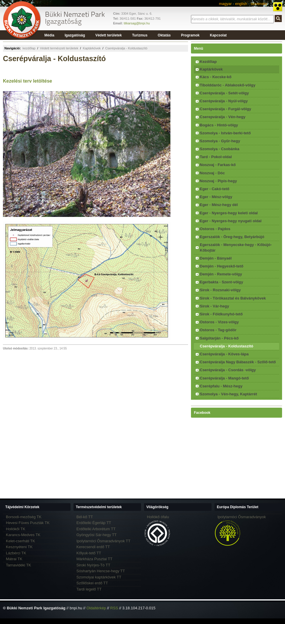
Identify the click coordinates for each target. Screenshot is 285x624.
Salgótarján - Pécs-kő (219, 338)
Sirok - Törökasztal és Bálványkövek (233, 298)
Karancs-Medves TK (23, 535)
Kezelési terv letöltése (27, 80)
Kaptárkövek (92, 48)
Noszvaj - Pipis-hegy (218, 181)
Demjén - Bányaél (216, 258)
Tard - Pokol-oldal (216, 157)
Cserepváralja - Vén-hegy (222, 117)
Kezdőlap (208, 61)
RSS (114, 608)
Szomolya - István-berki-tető (225, 133)
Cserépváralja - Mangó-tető (224, 378)
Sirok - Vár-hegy (214, 306)
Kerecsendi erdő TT (93, 547)
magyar (225, 3)
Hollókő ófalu (158, 517)
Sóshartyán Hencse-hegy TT (100, 571)
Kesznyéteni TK (19, 547)
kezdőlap (29, 48)
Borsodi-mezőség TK (23, 517)
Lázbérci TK (16, 553)
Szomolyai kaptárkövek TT (98, 577)
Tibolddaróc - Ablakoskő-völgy (227, 85)
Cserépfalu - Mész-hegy (221, 386)
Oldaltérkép (96, 608)
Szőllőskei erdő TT (92, 583)
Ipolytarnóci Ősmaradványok (241, 517)
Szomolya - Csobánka (219, 149)
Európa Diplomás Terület (237, 507)
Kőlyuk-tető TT (88, 553)
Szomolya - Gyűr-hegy (220, 141)
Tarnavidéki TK (18, 565)
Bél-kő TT (84, 517)
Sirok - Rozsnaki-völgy (220, 290)
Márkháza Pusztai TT (94, 559)
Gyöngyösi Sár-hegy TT (96, 535)
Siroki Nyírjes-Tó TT (93, 565)
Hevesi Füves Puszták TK (28, 523)
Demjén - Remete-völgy (221, 274)
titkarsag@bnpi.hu (137, 23)
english (241, 3)
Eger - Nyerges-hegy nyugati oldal (230, 221)
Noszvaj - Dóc (212, 173)
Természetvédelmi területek (99, 507)
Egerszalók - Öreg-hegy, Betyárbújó (232, 237)
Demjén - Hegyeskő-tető (221, 266)
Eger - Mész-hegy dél (219, 205)
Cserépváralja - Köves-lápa (224, 354)
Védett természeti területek (59, 48)
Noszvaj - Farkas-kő (218, 165)
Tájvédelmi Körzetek (22, 507)
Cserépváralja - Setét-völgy (224, 93)
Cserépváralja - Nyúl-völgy (224, 101)
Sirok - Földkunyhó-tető (221, 314)
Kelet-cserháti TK (20, 541)
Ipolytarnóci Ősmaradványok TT (103, 541)
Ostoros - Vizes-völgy (219, 322)
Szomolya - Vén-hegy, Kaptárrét (228, 394)
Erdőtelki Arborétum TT (95, 529)
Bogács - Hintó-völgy (219, 125)
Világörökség (157, 507)
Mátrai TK (14, 559)
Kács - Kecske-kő (216, 77)
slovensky (259, 3)
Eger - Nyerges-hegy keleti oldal (229, 213)
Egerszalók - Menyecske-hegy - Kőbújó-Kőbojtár (236, 247)
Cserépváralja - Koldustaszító (126, 48)
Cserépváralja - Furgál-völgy (225, 109)
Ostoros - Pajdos (215, 229)
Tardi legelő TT (89, 589)
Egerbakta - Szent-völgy (221, 282)
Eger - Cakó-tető (214, 189)
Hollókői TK (15, 529)
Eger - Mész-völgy (216, 197)
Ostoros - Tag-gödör (218, 330)
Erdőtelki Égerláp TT (93, 523)
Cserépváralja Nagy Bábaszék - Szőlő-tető (238, 362)
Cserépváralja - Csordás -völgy (228, 370)
